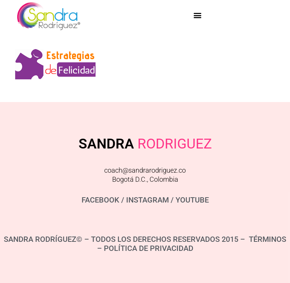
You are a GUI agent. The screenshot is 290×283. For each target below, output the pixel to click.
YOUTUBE (192, 199)
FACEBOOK (100, 199)
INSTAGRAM (147, 199)
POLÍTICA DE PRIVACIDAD (148, 248)
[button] (197, 15)
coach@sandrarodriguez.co (145, 170)
